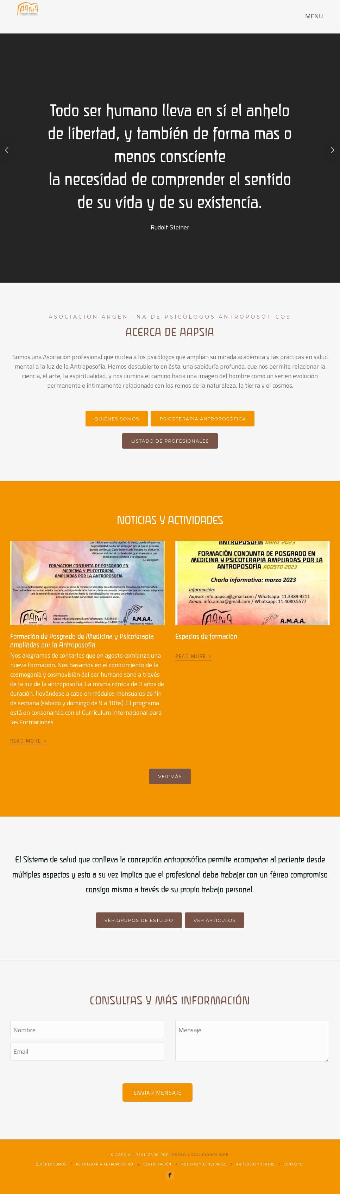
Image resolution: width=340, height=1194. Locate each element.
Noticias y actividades (203, 1164)
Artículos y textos (255, 1164)
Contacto (293, 1164)
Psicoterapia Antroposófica (202, 418)
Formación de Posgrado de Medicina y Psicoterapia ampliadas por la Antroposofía (82, 640)
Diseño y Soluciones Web (199, 1154)
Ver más (170, 776)
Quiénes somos (116, 418)
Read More (28, 740)
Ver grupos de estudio (139, 920)
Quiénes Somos (51, 1164)
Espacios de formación (206, 636)
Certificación (157, 1164)
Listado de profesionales (170, 441)
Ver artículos (214, 920)
